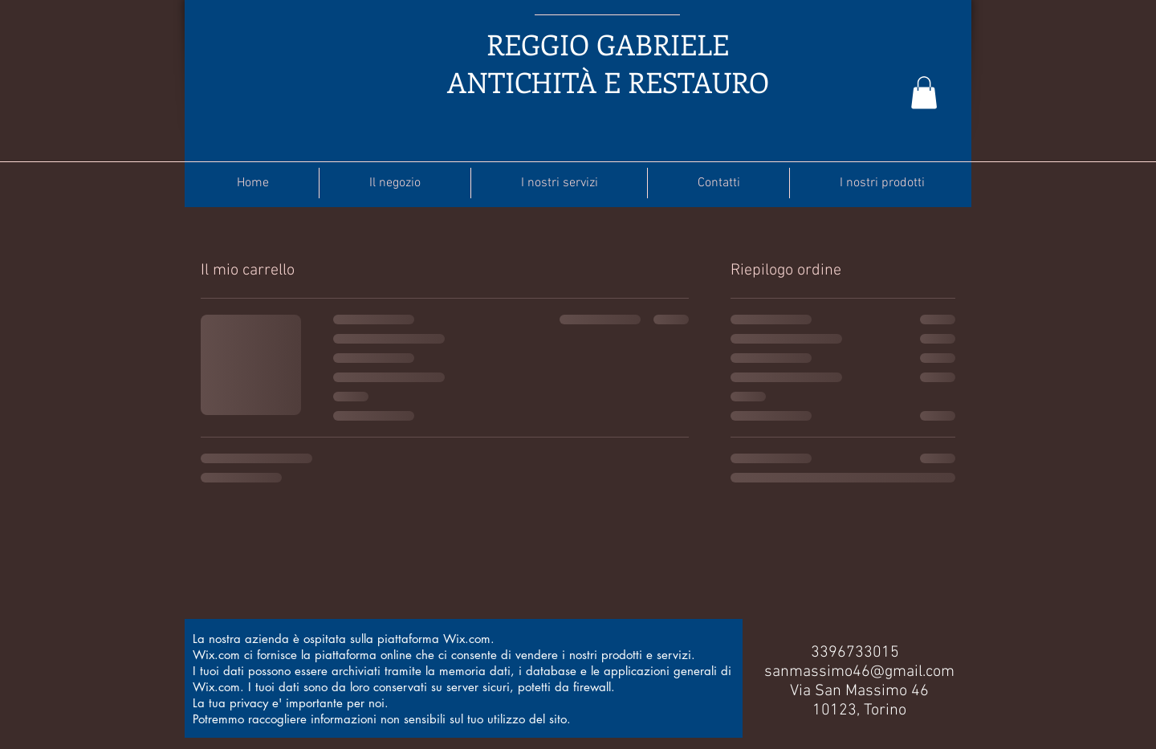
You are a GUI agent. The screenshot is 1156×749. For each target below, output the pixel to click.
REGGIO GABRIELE (607, 44)
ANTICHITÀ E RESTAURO (608, 81)
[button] (924, 92)
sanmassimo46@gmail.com (859, 672)
